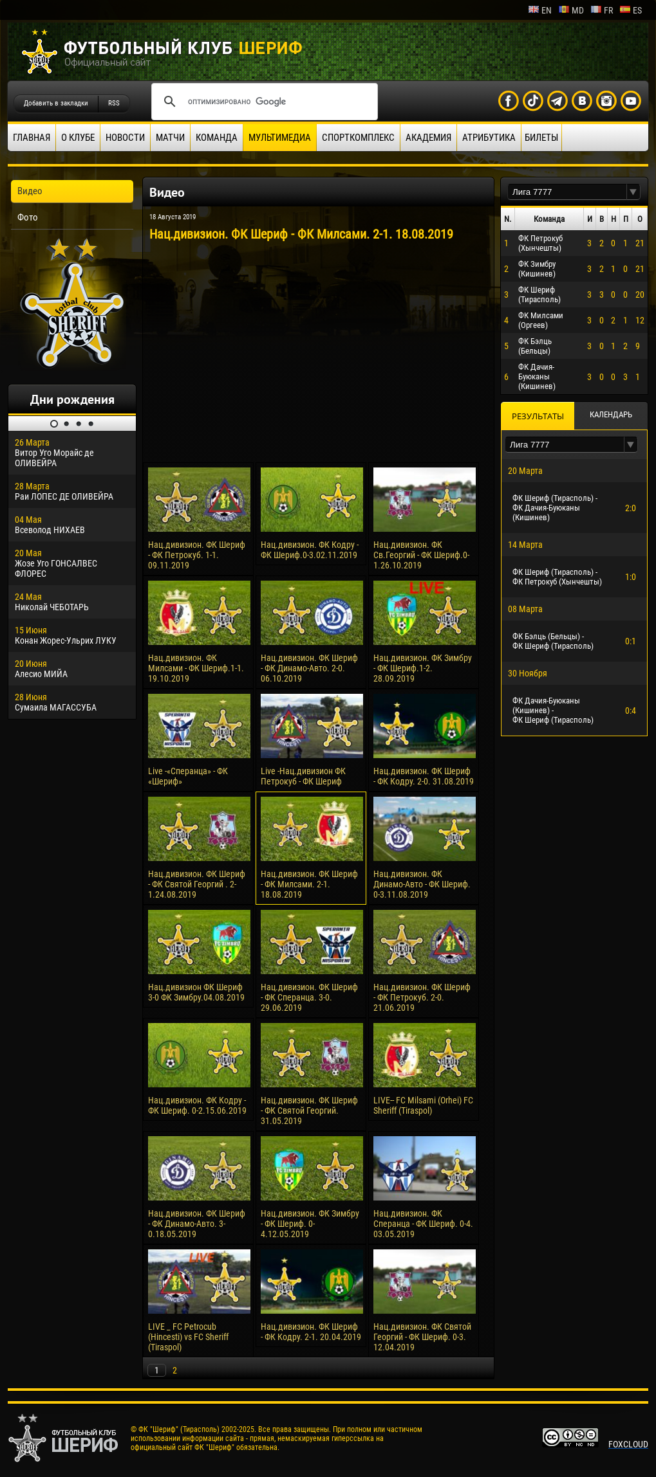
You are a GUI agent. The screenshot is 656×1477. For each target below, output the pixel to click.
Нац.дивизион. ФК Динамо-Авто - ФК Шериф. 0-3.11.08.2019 (422, 884)
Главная (31, 137)
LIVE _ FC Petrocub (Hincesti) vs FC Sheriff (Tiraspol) (188, 1336)
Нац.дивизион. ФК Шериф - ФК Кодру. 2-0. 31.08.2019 (423, 776)
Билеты (541, 137)
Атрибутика (489, 137)
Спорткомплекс (358, 137)
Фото (27, 217)
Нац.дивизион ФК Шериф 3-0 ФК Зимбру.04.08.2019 (196, 992)
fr (601, 10)
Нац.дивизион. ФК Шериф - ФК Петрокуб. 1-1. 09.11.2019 (196, 554)
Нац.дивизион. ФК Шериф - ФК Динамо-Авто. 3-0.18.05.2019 (196, 1223)
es (630, 10)
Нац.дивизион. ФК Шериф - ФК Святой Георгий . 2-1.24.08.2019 (196, 884)
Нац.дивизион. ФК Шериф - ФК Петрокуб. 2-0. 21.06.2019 (422, 997)
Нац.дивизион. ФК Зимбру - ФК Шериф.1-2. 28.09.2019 (422, 668)
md (571, 10)
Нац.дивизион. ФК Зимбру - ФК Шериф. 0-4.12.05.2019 (310, 1223)
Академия (428, 137)
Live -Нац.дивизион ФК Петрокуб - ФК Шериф (303, 776)
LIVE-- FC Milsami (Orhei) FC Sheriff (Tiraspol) (423, 1105)
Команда (217, 137)
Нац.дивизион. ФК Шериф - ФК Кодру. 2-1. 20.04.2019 (311, 1331)
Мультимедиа (279, 137)
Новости (125, 137)
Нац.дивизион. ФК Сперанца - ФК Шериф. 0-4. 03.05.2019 (423, 1223)
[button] (633, 192)
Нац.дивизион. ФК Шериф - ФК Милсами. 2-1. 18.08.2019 (309, 884)
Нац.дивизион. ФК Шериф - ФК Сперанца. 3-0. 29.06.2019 (309, 997)
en (540, 10)
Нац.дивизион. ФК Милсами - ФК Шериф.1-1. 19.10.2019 (196, 668)
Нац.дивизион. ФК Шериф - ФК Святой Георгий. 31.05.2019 (309, 1110)
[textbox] (567, 192)
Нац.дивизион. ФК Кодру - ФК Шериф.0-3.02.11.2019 (310, 549)
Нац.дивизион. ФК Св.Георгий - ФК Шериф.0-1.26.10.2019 (421, 554)
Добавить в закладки (56, 103)
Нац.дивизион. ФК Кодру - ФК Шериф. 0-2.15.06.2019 (197, 1105)
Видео (29, 191)
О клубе (78, 137)
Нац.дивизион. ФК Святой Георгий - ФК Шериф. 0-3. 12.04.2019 (422, 1336)
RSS (114, 103)
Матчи (170, 137)
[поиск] (262, 101)
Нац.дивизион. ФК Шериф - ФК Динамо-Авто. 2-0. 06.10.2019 (309, 668)
